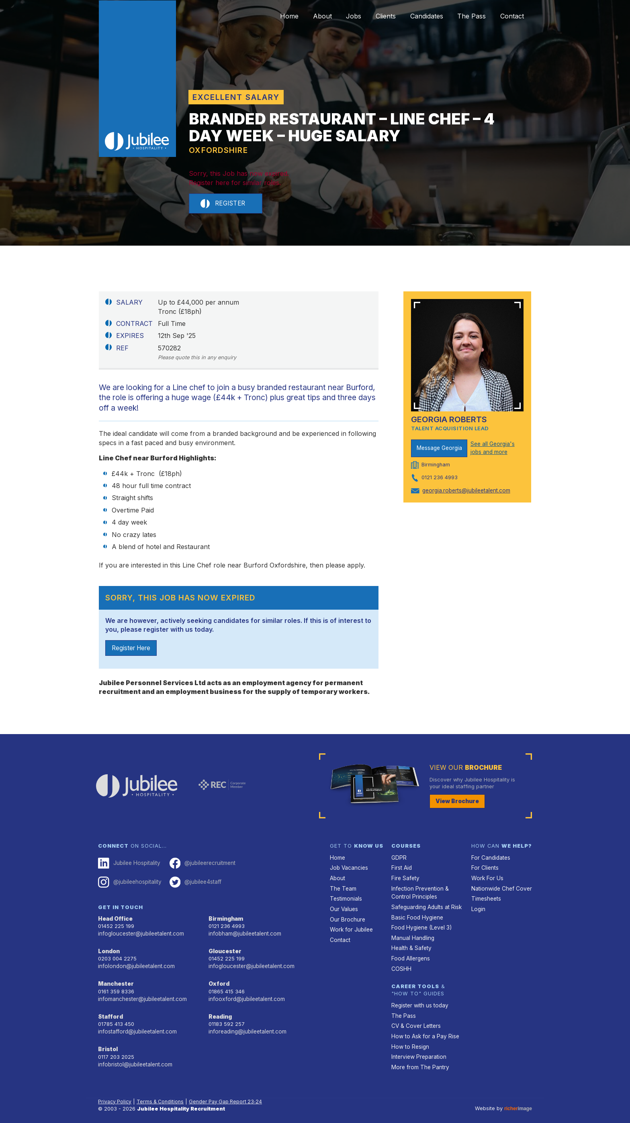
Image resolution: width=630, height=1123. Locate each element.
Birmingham (225, 918)
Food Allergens (409, 954)
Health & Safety (410, 945)
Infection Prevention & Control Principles (418, 892)
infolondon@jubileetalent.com (134, 965)
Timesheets (485, 898)
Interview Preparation (417, 1049)
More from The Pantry (418, 1058)
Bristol (107, 1045)
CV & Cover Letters (415, 1019)
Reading (220, 1013)
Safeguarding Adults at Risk (425, 906)
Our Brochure (346, 917)
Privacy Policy (115, 1093)
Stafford (110, 1013)
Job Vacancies (348, 869)
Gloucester (224, 950)
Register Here (133, 649)
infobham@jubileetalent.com (243, 933)
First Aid (401, 869)
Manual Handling (411, 935)
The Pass (464, 16)
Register (224, 204)
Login (478, 908)
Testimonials (345, 898)
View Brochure (455, 803)
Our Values (343, 908)
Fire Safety (404, 878)
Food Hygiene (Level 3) (419, 925)
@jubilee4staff (192, 883)
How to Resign (409, 1039)
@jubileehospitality (128, 883)
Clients (368, 16)
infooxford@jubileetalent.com (245, 996)
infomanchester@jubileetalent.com (141, 996)
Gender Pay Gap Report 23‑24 (229, 1093)
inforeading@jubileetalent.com (246, 1028)
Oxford (219, 982)
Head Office (115, 918)
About (295, 16)
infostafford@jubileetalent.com (136, 1028)
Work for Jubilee (350, 927)
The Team (342, 888)
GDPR (398, 859)
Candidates (414, 16)
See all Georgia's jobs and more (491, 448)
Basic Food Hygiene (415, 915)
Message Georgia (439, 449)
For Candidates (490, 859)
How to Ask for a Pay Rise (423, 1029)
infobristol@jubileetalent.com (134, 1059)
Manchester (115, 982)
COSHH (400, 964)
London (108, 950)
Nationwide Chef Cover (499, 888)
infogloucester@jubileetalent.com (139, 933)
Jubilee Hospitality (128, 864)
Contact (510, 16)
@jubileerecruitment (199, 864)
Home (257, 16)
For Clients (484, 869)
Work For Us (486, 878)
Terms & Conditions (162, 1093)
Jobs (331, 16)
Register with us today (418, 1000)
